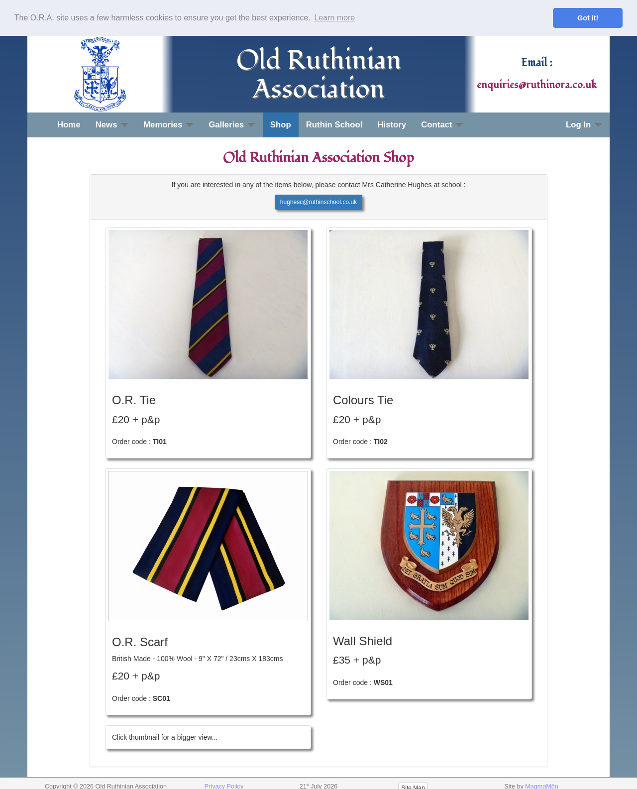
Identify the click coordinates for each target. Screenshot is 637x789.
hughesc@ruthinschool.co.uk (318, 201)
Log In (584, 124)
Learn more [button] (334, 17)
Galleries (232, 124)
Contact (442, 124)
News (112, 124)
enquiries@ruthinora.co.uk (537, 85)
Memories (168, 124)
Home (69, 124)
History (391, 124)
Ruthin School (334, 124)
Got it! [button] (587, 18)
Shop (280, 124)
